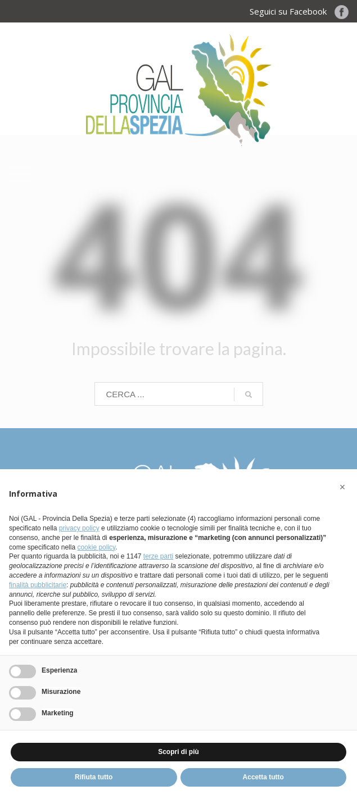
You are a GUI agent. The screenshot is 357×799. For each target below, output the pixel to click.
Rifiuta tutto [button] (93, 777)
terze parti (158, 556)
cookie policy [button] (96, 547)
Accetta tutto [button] (263, 777)
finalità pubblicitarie (37, 585)
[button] (342, 487)
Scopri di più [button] (178, 752)
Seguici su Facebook (299, 11)
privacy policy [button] (79, 528)
